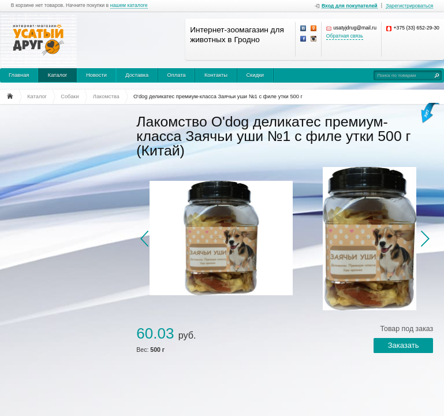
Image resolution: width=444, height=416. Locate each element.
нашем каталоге (129, 5)
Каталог (58, 75)
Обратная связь (344, 36)
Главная (19, 75)
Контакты (215, 75)
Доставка (136, 75)
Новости (96, 75)
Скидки (255, 75)
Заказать (403, 345)
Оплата (176, 75)
